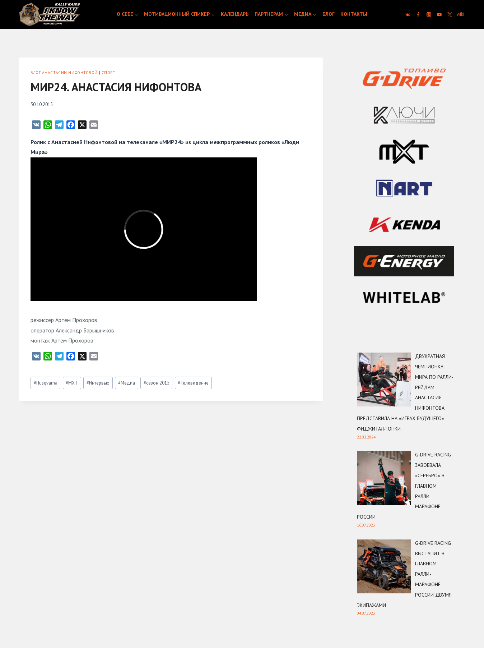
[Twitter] (450, 14)
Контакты (353, 14)
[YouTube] (439, 14)
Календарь (234, 14)
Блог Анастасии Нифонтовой (64, 72)
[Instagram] (428, 14)
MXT (72, 383)
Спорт (109, 72)
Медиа (126, 383)
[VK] (407, 14)
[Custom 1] (460, 14)
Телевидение (193, 383)
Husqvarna (45, 383)
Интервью (98, 383)
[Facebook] (418, 14)
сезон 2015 (156, 383)
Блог (328, 14)
